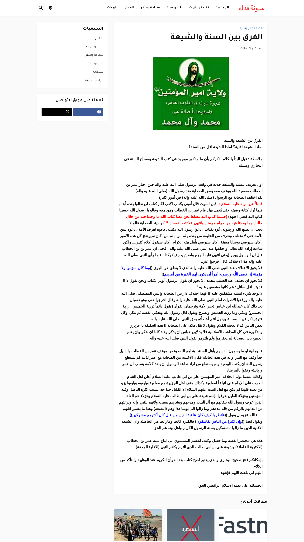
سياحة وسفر (94, 55)
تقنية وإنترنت (94, 46)
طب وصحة (95, 63)
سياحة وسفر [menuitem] (150, 7)
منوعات (98, 72)
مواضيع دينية (94, 80)
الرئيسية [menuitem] (222, 7)
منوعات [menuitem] (113, 7)
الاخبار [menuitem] (129, 7)
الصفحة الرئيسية (251, 28)
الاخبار (99, 38)
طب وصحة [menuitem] (175, 7)
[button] (50, 8)
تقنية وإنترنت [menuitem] (199, 7)
